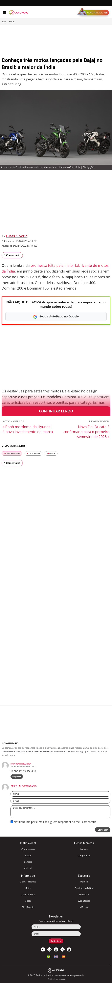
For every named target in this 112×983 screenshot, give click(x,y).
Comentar (103, 829)
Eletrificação (28, 907)
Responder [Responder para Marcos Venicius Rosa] (16, 776)
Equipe (28, 855)
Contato (28, 861)
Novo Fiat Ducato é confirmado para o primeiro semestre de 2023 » (86, 431)
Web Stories (84, 900)
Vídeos (28, 900)
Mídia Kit (28, 868)
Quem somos (28, 849)
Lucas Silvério (17, 236)
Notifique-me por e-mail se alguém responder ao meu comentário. (54, 822)
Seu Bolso (84, 894)
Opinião (84, 881)
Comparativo (84, 855)
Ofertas (84, 907)
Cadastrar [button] (56, 940)
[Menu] (4, 12)
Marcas (84, 849)
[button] (94, 12)
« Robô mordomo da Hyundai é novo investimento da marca (28, 429)
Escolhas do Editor (84, 888)
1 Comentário (12, 255)
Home (4, 22)
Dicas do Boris (28, 894)
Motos (12, 22)
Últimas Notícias (12, 453)
